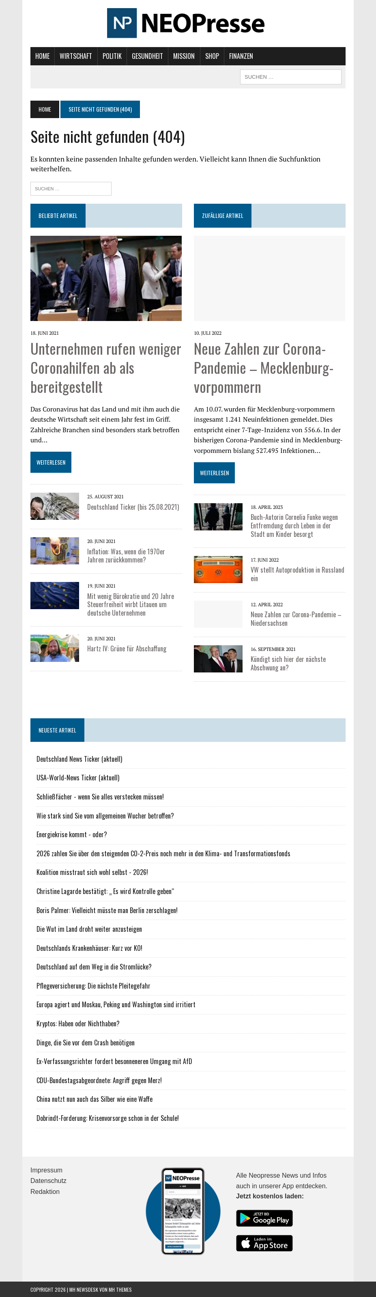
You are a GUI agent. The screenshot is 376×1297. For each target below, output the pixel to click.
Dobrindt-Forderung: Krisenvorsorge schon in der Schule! (108, 1117)
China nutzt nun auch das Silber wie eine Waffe (95, 1098)
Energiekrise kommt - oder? (72, 834)
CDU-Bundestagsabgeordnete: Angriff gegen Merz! (99, 1080)
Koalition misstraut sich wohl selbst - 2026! (92, 872)
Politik (112, 56)
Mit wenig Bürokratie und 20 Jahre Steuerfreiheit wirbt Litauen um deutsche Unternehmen (130, 604)
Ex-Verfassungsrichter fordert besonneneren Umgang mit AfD (114, 1061)
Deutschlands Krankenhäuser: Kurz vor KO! (89, 947)
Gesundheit (147, 56)
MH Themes (120, 1289)
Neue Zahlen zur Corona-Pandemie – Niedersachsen (296, 618)
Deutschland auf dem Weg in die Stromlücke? (94, 966)
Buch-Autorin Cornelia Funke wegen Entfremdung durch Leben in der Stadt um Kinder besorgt (294, 525)
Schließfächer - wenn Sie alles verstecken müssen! (100, 796)
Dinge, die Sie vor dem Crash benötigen (86, 1042)
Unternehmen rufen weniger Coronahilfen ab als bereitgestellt (105, 366)
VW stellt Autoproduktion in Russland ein (297, 573)
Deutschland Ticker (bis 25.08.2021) (133, 506)
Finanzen (241, 56)
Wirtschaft (76, 56)
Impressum (46, 1169)
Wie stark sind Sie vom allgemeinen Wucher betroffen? (105, 815)
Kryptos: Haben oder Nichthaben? (78, 1023)
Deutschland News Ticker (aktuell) (79, 758)
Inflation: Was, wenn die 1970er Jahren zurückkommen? (126, 555)
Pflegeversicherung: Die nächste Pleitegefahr (93, 985)
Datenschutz (48, 1180)
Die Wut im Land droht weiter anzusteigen (89, 928)
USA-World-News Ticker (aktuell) (78, 777)
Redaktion (45, 1191)
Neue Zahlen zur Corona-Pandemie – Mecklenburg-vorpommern (264, 366)
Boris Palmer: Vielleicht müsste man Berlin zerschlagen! (107, 910)
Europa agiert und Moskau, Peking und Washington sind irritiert (116, 1004)
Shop (212, 56)
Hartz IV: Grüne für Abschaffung (126, 648)
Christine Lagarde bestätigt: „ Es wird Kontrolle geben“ (105, 891)
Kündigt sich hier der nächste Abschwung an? (288, 663)
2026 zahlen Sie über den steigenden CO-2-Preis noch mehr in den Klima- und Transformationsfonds (163, 853)
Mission (184, 56)
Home (42, 56)
